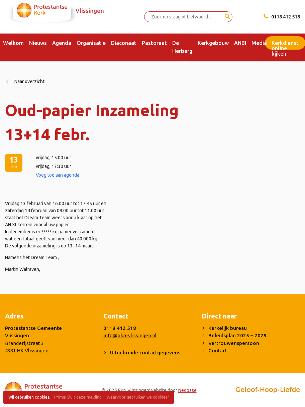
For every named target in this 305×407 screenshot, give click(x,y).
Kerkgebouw (213, 43)
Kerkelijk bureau (227, 328)
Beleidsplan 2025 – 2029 (237, 335)
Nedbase (187, 390)
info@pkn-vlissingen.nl (130, 335)
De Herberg (182, 47)
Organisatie (91, 43)
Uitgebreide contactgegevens (145, 352)
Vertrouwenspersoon (233, 343)
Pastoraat (154, 43)
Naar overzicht (29, 81)
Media (259, 43)
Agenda (61, 43)
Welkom (13, 43)
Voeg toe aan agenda (57, 175)
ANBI (240, 43)
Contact (217, 350)
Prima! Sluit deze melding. (78, 397)
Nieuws (38, 43)
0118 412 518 (285, 16)
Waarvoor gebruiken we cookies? (138, 397)
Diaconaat (123, 43)
